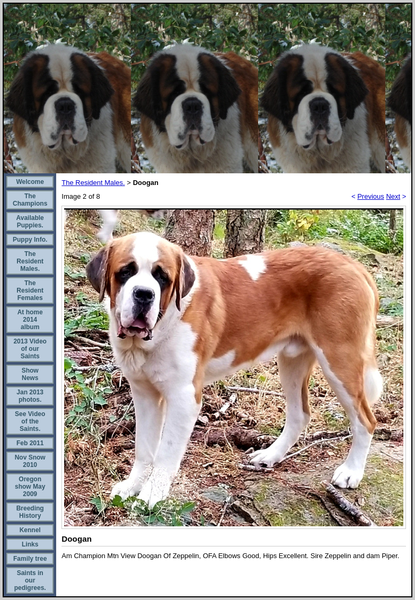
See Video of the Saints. (30, 421)
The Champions (30, 199)
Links (30, 544)
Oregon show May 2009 (30, 486)
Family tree (30, 558)
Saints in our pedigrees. (30, 580)
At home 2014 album (30, 319)
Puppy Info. (30, 239)
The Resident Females (29, 290)
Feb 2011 (29, 443)
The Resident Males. (29, 261)
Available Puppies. (30, 221)
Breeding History (30, 512)
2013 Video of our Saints (29, 349)
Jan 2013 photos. (29, 396)
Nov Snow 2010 (30, 461)
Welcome (29, 182)
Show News (30, 374)
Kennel (30, 530)
